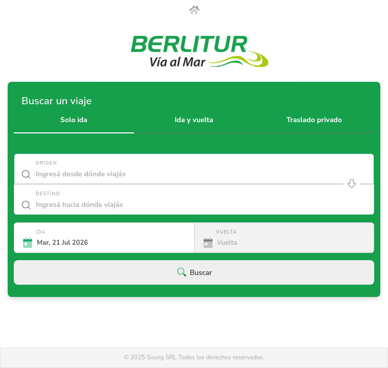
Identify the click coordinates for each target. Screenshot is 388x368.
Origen (46, 163)
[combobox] (194, 176)
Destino (48, 194)
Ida (40, 232)
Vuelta (226, 232)
